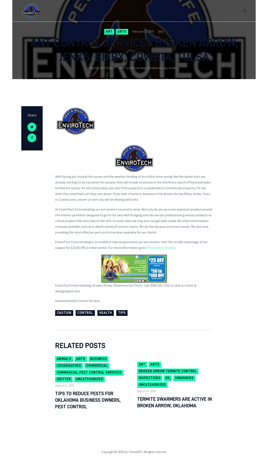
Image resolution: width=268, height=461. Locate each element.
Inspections (150, 378)
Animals (64, 359)
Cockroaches (69, 365)
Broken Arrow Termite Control (168, 371)
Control (85, 312)
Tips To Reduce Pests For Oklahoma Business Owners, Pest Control (88, 400)
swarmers (184, 378)
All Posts (106, 68)
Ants (122, 31)
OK (167, 378)
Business (98, 359)
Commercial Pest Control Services (89, 372)
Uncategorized (89, 379)
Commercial (97, 365)
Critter (64, 379)
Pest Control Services (161, 248)
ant (109, 31)
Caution (64, 312)
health (105, 312)
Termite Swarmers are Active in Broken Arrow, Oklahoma (174, 402)
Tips (122, 312)
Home (94, 68)
